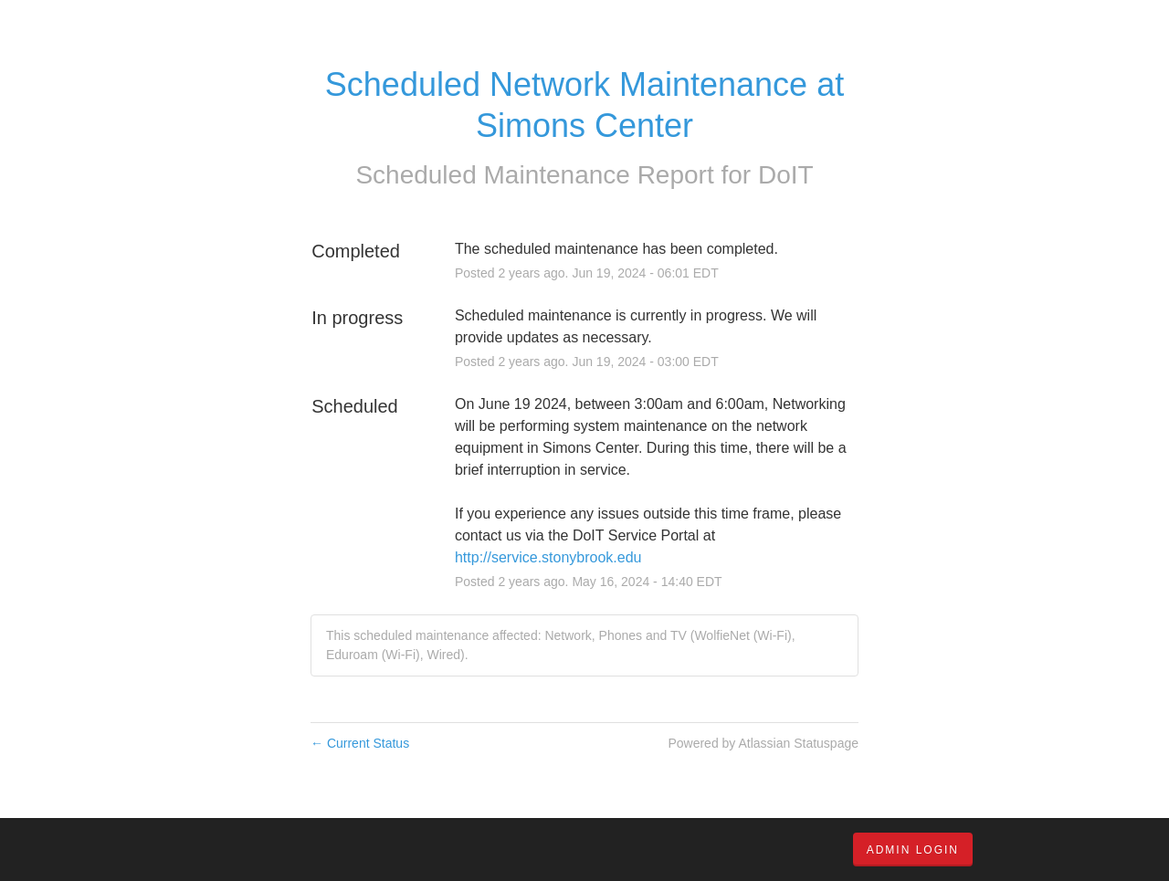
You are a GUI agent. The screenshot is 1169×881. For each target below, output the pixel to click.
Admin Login (913, 850)
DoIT (786, 175)
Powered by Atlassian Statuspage (763, 743)
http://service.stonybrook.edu (548, 557)
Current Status (360, 743)
